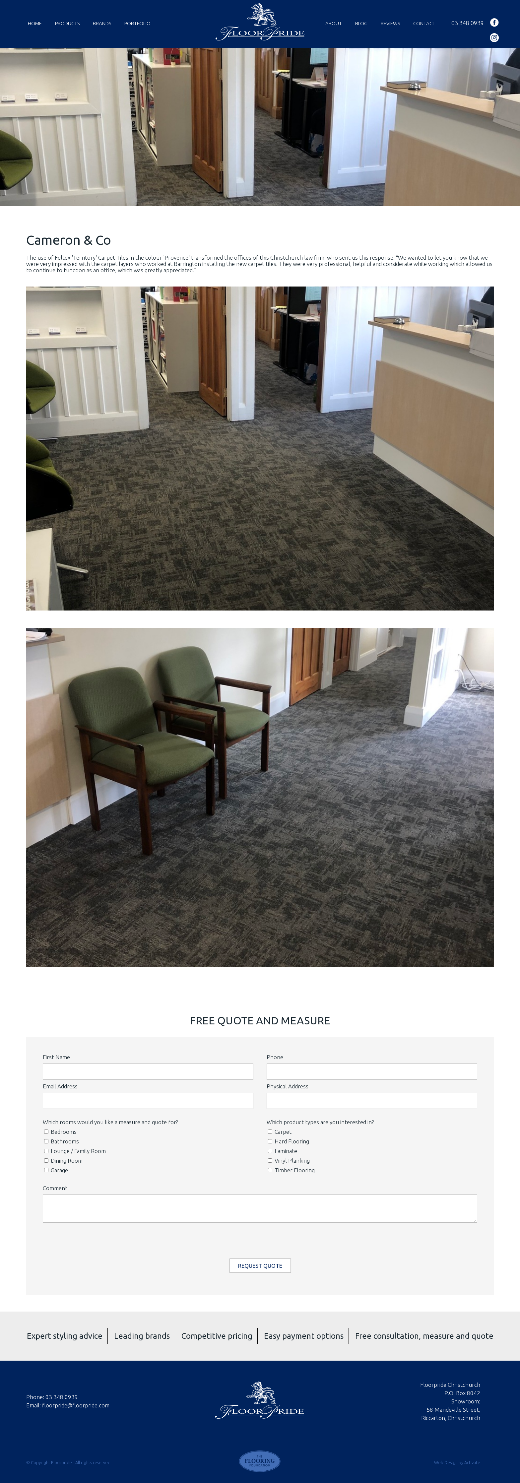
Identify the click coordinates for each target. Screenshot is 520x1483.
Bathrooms (61, 1141)
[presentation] (260, 1239)
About (333, 23)
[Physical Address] (372, 1101)
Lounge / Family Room (75, 1151)
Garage (56, 1170)
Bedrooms (60, 1131)
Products (67, 23)
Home (35, 23)
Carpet (280, 1131)
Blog (361, 23)
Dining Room (63, 1160)
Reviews (390, 23)
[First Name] (148, 1072)
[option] (260, 127)
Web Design (446, 1462)
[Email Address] (148, 1101)
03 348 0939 (467, 23)
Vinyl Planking (289, 1160)
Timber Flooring (291, 1170)
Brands (102, 23)
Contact (424, 23)
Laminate (282, 1151)
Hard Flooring (288, 1141)
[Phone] (372, 1072)
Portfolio (137, 23)
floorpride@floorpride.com (75, 1405)
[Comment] (260, 1208)
